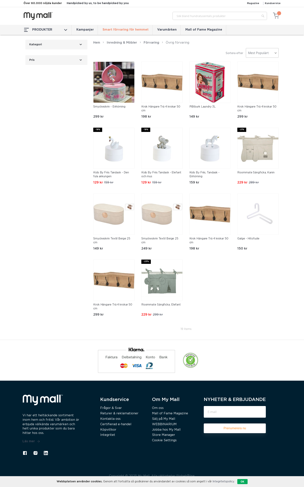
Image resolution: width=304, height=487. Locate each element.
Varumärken (167, 29)
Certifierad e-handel (115, 424)
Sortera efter (234, 53)
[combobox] (220, 16)
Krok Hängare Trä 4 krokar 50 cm (160, 109)
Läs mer (31, 441)
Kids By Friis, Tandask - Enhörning (204, 174)
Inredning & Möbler (122, 42)
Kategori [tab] (35, 44)
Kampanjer (85, 29)
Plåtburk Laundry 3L (202, 107)
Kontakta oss (110, 418)
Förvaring (151, 42)
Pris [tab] (32, 60)
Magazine (253, 3)
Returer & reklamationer (119, 413)
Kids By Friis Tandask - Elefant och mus (161, 174)
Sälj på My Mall (163, 418)
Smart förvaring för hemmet (126, 29)
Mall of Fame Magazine (203, 29)
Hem (96, 42)
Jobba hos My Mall (166, 429)
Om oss (158, 408)
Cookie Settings (164, 440)
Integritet (107, 435)
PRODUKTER (45, 30)
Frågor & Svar (111, 408)
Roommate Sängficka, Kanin (256, 172)
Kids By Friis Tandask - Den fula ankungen (111, 174)
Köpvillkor (108, 429)
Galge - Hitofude (248, 238)
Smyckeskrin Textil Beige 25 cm (111, 240)
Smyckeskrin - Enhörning (109, 107)
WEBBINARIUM (164, 424)
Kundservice (273, 3)
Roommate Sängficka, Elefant (161, 305)
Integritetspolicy (223, 481)
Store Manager (163, 435)
